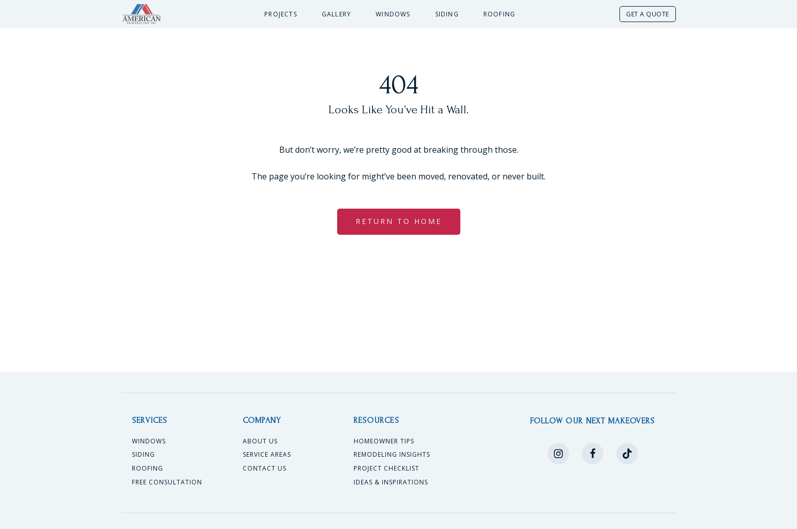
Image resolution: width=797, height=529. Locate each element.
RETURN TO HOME (399, 221)
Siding (447, 14)
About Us (260, 441)
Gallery (336, 14)
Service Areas (267, 455)
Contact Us (264, 468)
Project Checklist (386, 468)
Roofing (499, 14)
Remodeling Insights (392, 455)
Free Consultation (167, 482)
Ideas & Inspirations (391, 482)
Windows (393, 14)
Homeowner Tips (384, 441)
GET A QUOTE (647, 14)
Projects (280, 14)
